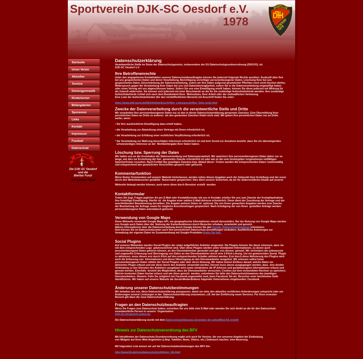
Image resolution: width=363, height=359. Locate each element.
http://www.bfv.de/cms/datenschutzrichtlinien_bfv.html (147, 352)
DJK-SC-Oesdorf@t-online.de (133, 314)
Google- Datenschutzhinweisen (231, 227)
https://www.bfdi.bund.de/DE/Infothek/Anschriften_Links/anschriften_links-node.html (166, 102)
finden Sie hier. (212, 232)
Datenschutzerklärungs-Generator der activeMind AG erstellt (202, 319)
